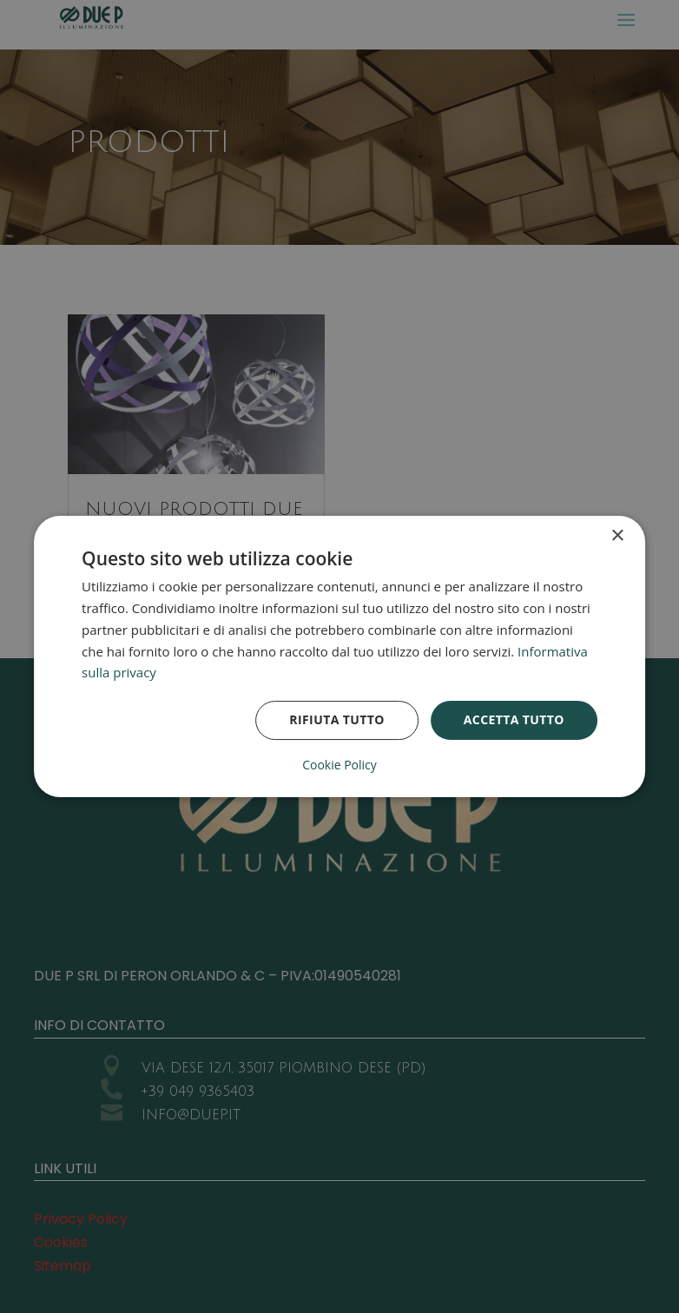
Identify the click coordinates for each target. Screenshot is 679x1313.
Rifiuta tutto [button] (336, 719)
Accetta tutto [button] (514, 719)
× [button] (616, 536)
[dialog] (339, 656)
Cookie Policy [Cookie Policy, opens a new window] (339, 765)
